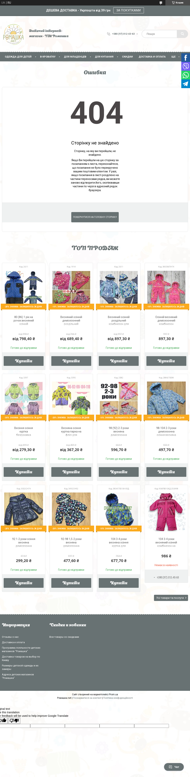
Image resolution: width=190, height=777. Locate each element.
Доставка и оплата (152, 56)
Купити (23, 361)
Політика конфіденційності (118, 698)
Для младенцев (75, 56)
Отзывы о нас (10, 636)
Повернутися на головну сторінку (95, 217)
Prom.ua (113, 694)
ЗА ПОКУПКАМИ (128, 10)
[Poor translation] (14, 721)
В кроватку (47, 56)
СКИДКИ (127, 56)
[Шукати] (182, 34)
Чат (174, 767)
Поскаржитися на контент (87, 698)
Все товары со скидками (64, 636)
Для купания (104, 56)
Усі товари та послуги (170, 597)
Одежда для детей (18, 56)
